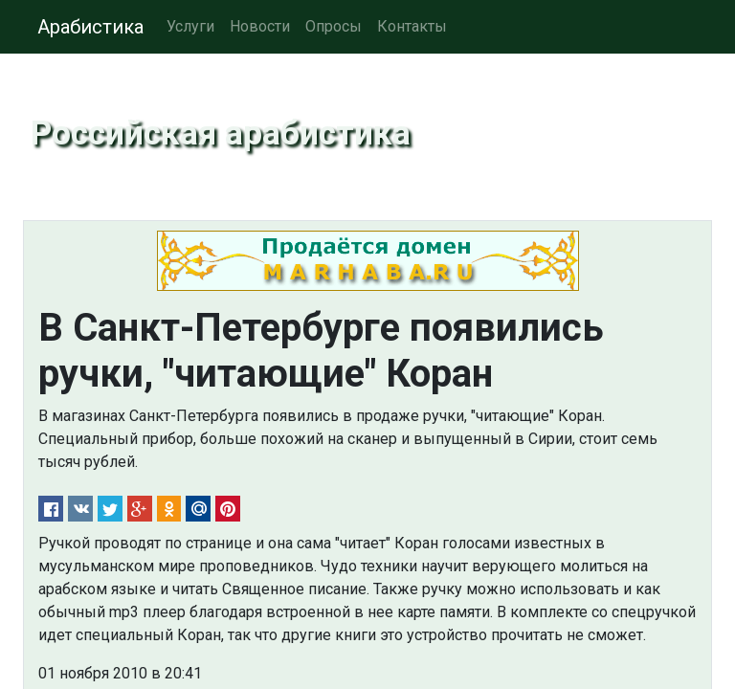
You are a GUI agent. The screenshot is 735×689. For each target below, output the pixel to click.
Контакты (412, 26)
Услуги (190, 26)
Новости (260, 26)
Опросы (333, 26)
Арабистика (90, 26)
